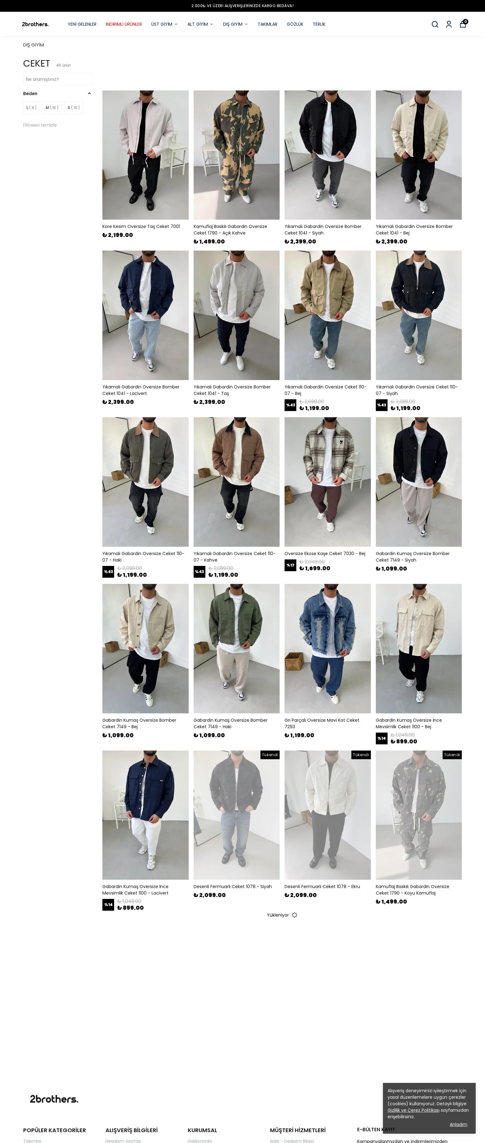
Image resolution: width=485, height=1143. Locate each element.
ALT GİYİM (200, 24)
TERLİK (319, 24)
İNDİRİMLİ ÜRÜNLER (124, 24)
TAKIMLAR (267, 24)
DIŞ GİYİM (235, 24)
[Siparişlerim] (449, 24)
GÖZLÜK (295, 24)
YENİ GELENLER (82, 24)
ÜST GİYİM (164, 24)
